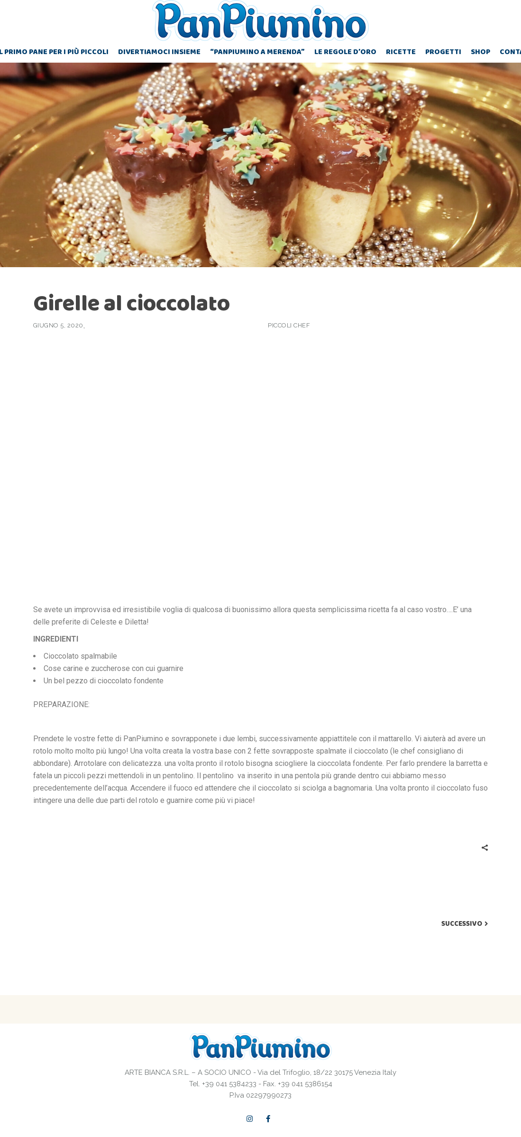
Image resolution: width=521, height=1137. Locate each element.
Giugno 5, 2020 (58, 325)
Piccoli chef (289, 325)
